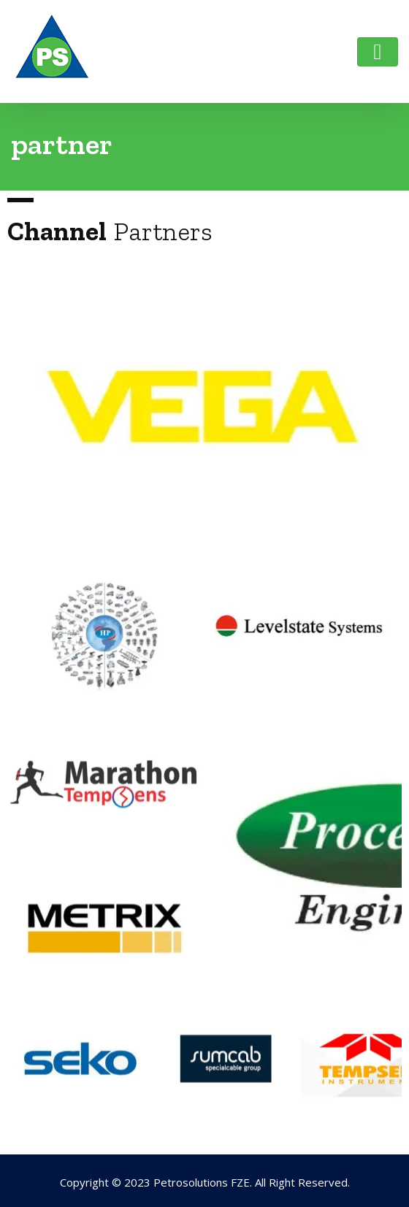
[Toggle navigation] (377, 51)
